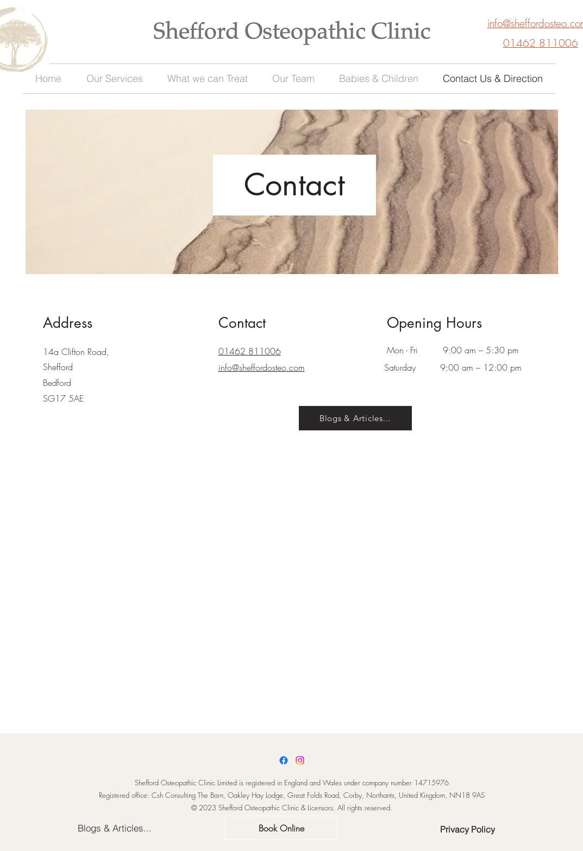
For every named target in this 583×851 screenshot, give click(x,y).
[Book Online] (281, 828)
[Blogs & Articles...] (355, 418)
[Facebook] (283, 760)
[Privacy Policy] (467, 829)
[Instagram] (299, 760)
